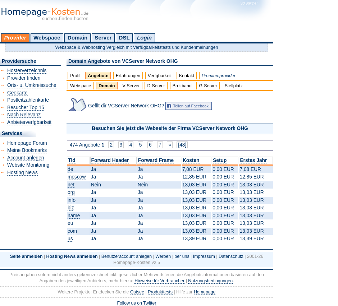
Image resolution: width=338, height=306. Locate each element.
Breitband (182, 85)
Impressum (204, 256)
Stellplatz (234, 85)
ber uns (181, 256)
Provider (15, 37)
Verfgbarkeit (160, 75)
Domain (77, 37)
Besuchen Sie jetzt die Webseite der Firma (170, 128)
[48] (182, 145)
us (70, 238)
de (70, 169)
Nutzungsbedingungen (210, 280)
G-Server (208, 85)
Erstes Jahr (253, 160)
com (72, 231)
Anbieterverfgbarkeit (29, 122)
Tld (72, 160)
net (71, 184)
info (72, 200)
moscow (77, 177)
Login (144, 37)
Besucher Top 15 (25, 107)
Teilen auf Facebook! (191, 106)
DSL (124, 37)
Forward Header (110, 160)
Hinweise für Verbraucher (159, 280)
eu (70, 223)
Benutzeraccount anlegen (126, 256)
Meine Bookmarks (27, 150)
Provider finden (23, 78)
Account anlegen (25, 158)
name (74, 215)
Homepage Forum (27, 143)
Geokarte (17, 93)
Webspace (46, 37)
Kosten (191, 160)
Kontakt (186, 75)
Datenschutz (231, 256)
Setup (220, 160)
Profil (75, 75)
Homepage (205, 292)
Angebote (98, 75)
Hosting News (22, 172)
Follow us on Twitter (136, 303)
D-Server (156, 85)
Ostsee (137, 292)
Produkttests (160, 292)
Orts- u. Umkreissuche (31, 85)
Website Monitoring (28, 165)
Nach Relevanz (24, 114)
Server (103, 37)
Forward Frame (156, 160)
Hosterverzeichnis (26, 70)
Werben (163, 256)
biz (71, 207)
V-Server (131, 85)
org (71, 192)
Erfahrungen (128, 75)
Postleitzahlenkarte (28, 100)
